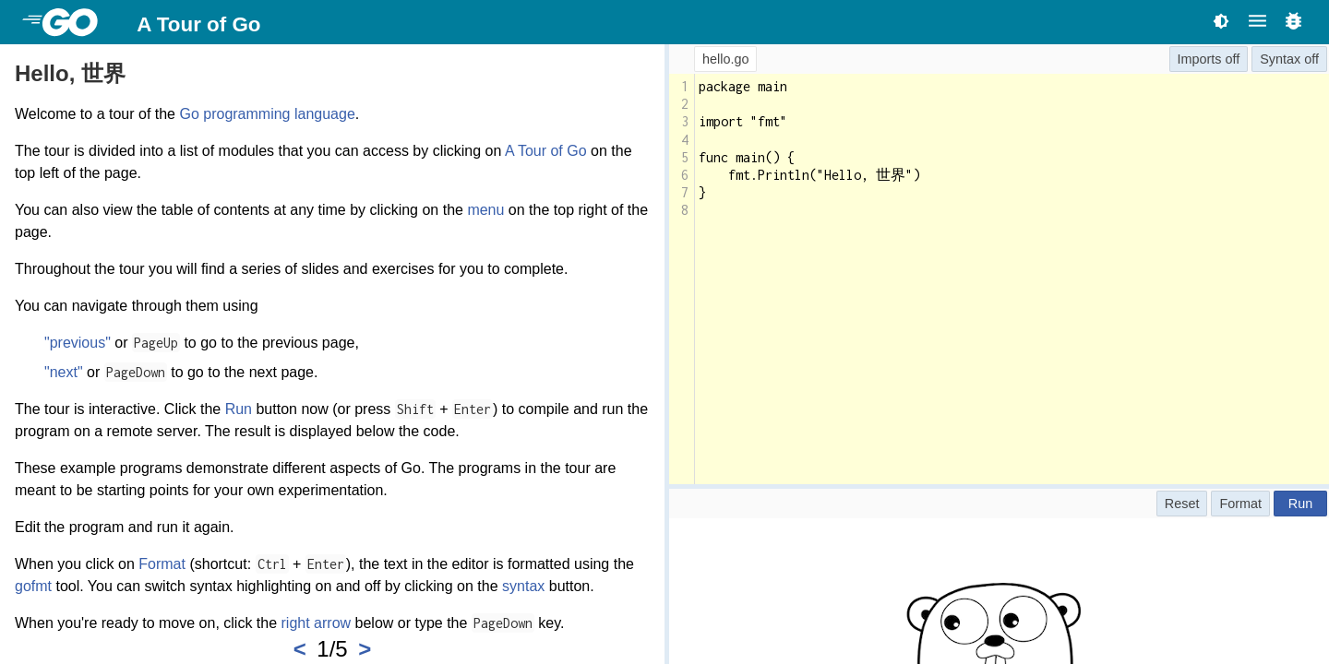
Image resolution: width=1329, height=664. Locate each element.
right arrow (316, 623)
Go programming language (266, 114)
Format (162, 564)
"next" (63, 372)
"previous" (77, 342)
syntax (523, 586)
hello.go (725, 59)
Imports (1200, 59)
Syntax (1280, 59)
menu (485, 210)
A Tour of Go (198, 24)
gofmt (33, 586)
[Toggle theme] (1221, 20)
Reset (1182, 503)
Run (238, 409)
